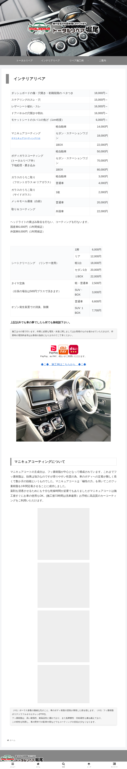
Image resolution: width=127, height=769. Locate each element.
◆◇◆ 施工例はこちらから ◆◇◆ (63, 364)
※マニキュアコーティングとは (25, 138)
